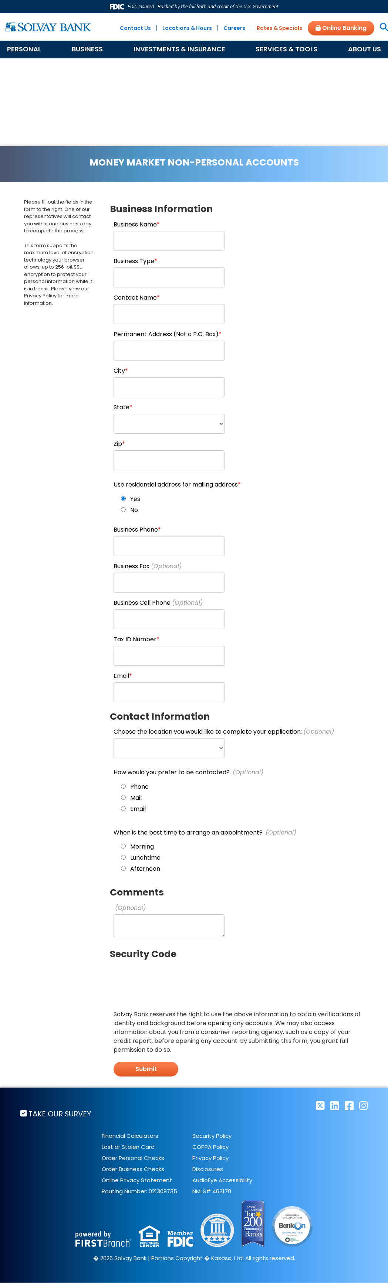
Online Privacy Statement (137, 1180)
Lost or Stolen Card (128, 1147)
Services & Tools (286, 49)
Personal (24, 49)
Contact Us (135, 28)
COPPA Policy (210, 1147)
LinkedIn (334, 1105)
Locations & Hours (187, 28)
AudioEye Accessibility (222, 1180)
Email (121, 676)
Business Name (135, 224)
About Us (364, 49)
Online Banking (341, 28)
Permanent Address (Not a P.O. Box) (166, 334)
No (134, 510)
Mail (136, 798)
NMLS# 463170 (211, 1191)
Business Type (134, 261)
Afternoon (145, 868)
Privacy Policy (40, 295)
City (119, 370)
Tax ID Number (135, 639)
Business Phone (136, 529)
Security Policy (212, 1136)
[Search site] (381, 28)
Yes (135, 499)
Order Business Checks (133, 1169)
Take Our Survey (60, 1114)
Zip (118, 444)
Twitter (320, 1105)
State (121, 407)
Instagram (363, 1105)
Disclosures (207, 1169)
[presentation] (170, 979)
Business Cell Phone (142, 602)
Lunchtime (145, 857)
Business (87, 49)
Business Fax (131, 566)
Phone (139, 786)
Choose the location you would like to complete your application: (208, 731)
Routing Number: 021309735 (139, 1191)
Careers (234, 28)
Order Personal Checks (133, 1158)
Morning (142, 846)
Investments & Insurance (179, 49)
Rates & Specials (279, 28)
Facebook (349, 1105)
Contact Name (135, 297)
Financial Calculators (130, 1136)
